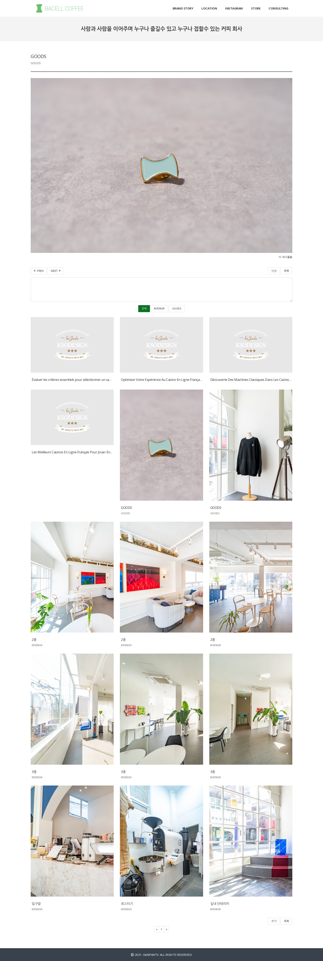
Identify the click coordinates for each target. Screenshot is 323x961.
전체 (144, 308)
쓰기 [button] (273, 921)
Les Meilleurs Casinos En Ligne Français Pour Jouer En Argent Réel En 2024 (86, 452)
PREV (38, 271)
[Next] (166, 929)
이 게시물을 (285, 256)
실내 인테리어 (219, 903)
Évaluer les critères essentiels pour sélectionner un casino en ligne (80, 379)
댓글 (273, 271)
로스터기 (127, 903)
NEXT (56, 271)
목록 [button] (286, 921)
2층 (34, 639)
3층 (34, 771)
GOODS (176, 308)
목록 (286, 271)
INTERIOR (159, 308)
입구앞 (36, 903)
